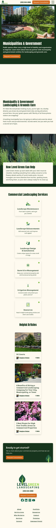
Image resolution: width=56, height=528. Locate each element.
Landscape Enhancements (28, 228)
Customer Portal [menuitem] (36, 521)
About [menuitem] (19, 509)
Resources (28, 309)
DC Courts (20, 354)
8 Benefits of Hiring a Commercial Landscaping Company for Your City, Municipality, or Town (27, 388)
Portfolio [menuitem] (36, 509)
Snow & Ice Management (28, 270)
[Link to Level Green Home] (28, 481)
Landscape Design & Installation (28, 249)
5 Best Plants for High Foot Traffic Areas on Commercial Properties (26, 425)
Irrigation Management (28, 290)
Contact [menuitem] (36, 515)
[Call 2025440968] (25, 2)
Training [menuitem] (36, 518)
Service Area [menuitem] (19, 512)
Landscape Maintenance (28, 208)
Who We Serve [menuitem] (19, 515)
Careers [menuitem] (19, 521)
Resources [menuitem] (36, 512)
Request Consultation (41, 2)
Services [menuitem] (19, 518)
